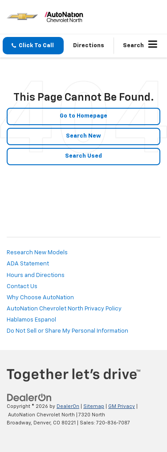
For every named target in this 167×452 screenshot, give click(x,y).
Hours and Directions (36, 275)
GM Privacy (121, 406)
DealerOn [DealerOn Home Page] (68, 406)
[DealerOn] (29, 398)
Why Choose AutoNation (40, 298)
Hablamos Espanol (31, 320)
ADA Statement (28, 264)
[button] (33, 45)
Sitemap (93, 406)
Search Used (83, 156)
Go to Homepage (83, 116)
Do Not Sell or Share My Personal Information (67, 331)
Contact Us (22, 286)
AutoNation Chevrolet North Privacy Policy (64, 309)
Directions (88, 46)
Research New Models (37, 253)
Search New (83, 136)
